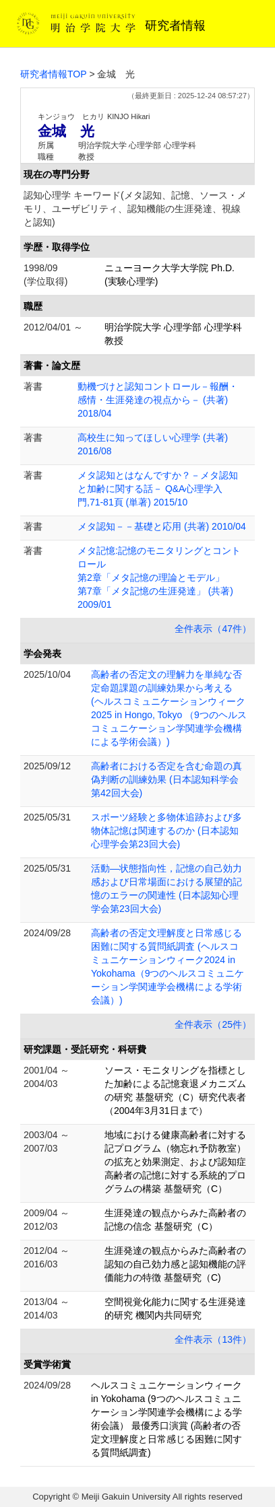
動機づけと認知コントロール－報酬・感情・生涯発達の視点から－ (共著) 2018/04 (158, 400)
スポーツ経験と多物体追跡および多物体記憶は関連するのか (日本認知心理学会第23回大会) (166, 830)
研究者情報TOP (53, 74)
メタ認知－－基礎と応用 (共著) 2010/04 (162, 526)
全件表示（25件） (213, 1024)
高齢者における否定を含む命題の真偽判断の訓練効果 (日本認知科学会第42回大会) (166, 779)
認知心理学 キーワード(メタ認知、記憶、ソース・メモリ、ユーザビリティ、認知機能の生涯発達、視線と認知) (135, 208)
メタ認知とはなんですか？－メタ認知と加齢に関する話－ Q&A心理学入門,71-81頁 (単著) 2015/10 (158, 488)
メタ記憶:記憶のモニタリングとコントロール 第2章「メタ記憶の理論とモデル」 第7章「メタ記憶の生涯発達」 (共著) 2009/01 (159, 577)
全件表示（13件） (213, 1339)
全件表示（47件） (213, 628)
